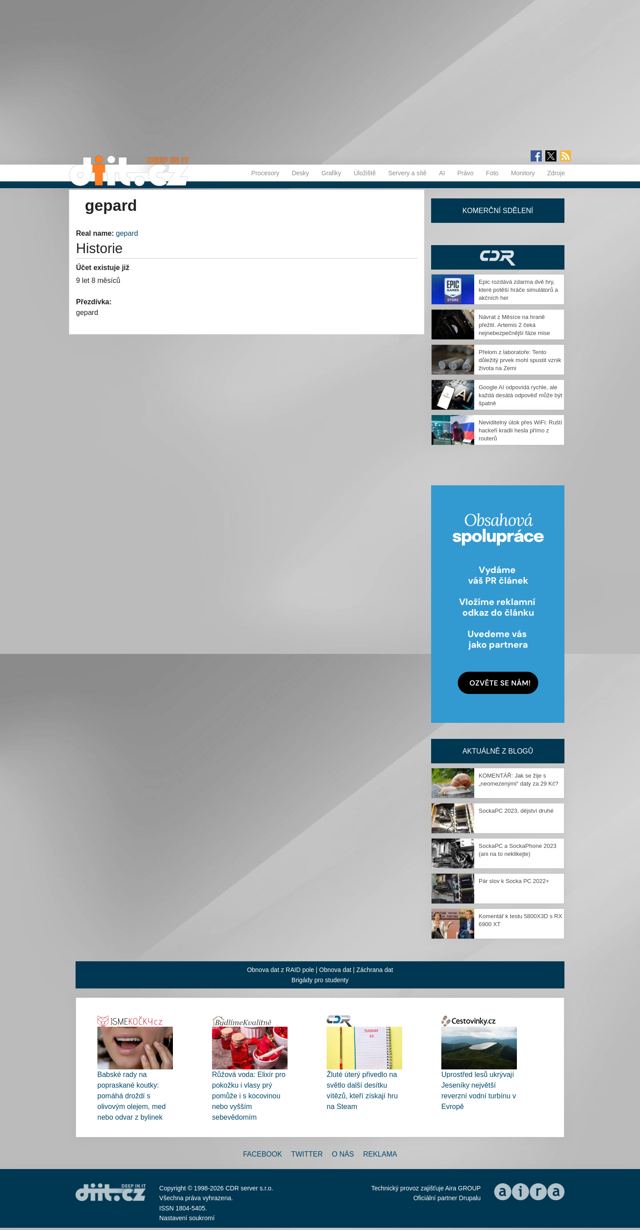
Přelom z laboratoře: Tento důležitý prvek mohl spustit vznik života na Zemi (520, 360)
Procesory (265, 173)
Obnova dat (335, 969)
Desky (300, 173)
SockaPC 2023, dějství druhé (516, 810)
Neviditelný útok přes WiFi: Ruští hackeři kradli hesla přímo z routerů (520, 430)
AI (442, 173)
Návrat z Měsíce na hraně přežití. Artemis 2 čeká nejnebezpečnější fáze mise (514, 325)
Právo (465, 173)
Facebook (262, 1154)
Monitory (523, 173)
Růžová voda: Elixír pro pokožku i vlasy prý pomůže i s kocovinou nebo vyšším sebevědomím (248, 1096)
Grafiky (331, 173)
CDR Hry (497, 257)
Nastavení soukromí (187, 1218)
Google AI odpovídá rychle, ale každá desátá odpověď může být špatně (520, 395)
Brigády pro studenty (320, 980)
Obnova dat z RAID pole (280, 969)
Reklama (380, 1154)
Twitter (307, 1154)
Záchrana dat (374, 969)
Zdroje (556, 173)
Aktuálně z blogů (497, 751)
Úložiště (365, 173)
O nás (343, 1154)
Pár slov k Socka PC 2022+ (514, 881)
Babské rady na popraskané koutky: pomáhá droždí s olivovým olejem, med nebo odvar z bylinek (131, 1096)
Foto (492, 173)
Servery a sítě (407, 173)
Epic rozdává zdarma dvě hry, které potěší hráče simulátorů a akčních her (518, 289)
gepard (127, 233)
